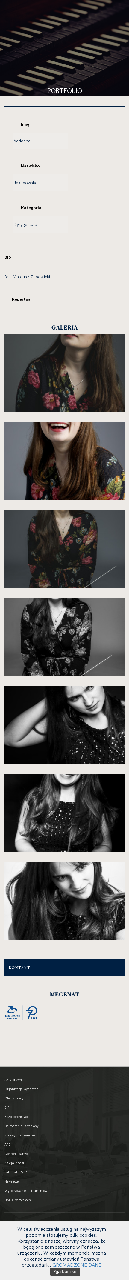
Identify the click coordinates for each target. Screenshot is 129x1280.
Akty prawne (13, 1080)
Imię (25, 124)
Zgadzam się (65, 1271)
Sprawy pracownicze (19, 1135)
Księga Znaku (14, 1163)
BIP (6, 1107)
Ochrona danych (17, 1154)
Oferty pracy (14, 1098)
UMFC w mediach (17, 1200)
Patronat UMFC (16, 1172)
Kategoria (31, 207)
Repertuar (22, 299)
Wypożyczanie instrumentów (25, 1191)
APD (7, 1144)
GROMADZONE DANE (76, 1265)
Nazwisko (30, 166)
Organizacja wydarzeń (21, 1089)
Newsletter (12, 1181)
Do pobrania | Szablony (21, 1126)
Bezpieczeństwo (16, 1117)
